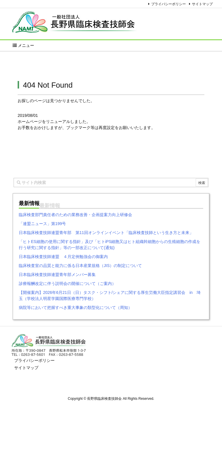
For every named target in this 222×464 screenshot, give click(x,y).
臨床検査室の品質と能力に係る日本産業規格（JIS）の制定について (80, 265)
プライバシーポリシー (168, 4)
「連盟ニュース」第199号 (42, 223)
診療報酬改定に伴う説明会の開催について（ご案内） (67, 283)
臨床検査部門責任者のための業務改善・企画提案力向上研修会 (75, 214)
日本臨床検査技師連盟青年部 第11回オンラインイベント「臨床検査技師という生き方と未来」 (106, 232)
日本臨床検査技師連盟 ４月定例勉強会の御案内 (63, 256)
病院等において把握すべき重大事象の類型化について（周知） (75, 307)
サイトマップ (202, 4)
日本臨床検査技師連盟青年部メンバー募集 (57, 274)
